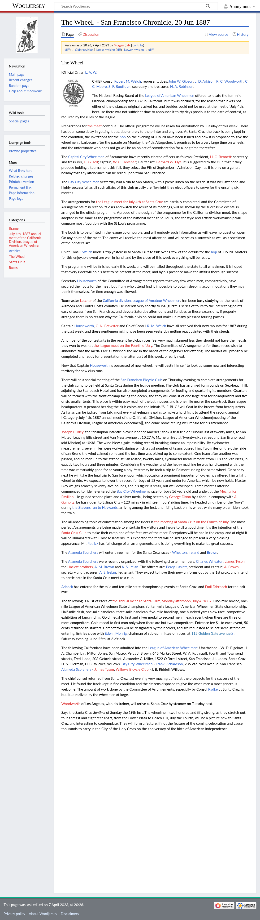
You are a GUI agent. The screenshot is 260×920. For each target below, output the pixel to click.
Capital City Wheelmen (86, 157)
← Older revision (82, 50)
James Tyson (235, 561)
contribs (138, 45)
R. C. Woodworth (229, 81)
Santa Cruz (17, 262)
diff (67, 50)
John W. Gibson (181, 81)
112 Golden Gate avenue (210, 633)
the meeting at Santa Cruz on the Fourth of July (191, 522)
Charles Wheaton (209, 561)
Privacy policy (14, 913)
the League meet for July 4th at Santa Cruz (129, 202)
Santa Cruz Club (73, 533)
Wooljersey (28, 5)
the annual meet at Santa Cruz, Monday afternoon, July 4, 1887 (162, 601)
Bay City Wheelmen (84, 182)
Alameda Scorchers (83, 552)
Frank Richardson (169, 664)
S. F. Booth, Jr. (119, 86)
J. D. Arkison (205, 81)
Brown (212, 552)
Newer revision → (136, 50)
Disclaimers (70, 913)
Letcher (86, 300)
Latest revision (105, 50)
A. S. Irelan (129, 567)
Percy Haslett (176, 567)
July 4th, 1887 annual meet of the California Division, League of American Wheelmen (25, 239)
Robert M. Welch (127, 81)
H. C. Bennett (220, 157)
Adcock (67, 587)
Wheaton (179, 552)
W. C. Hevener (124, 162)
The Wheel (17, 257)
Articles (14, 251)
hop (123, 137)
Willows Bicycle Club (132, 669)
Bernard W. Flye (169, 162)
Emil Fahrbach (216, 587)
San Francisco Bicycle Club (141, 380)
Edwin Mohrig (116, 633)
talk (128, 45)
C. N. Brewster (107, 326)
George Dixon (180, 497)
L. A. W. (91, 72)
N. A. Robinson (181, 86)
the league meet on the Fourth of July (123, 345)
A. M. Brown (104, 567)
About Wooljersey (43, 913)
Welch (87, 252)
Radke (213, 689)
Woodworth (70, 703)
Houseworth (87, 281)
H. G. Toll (91, 162)
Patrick (92, 543)
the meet (94, 126)
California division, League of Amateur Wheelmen (141, 300)
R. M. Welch (156, 326)
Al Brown (231, 567)
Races (13, 268)
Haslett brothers (80, 567)
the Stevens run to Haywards (95, 507)
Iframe (14, 228)
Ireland (194, 552)
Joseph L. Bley (72, 432)
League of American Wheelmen (169, 95)
